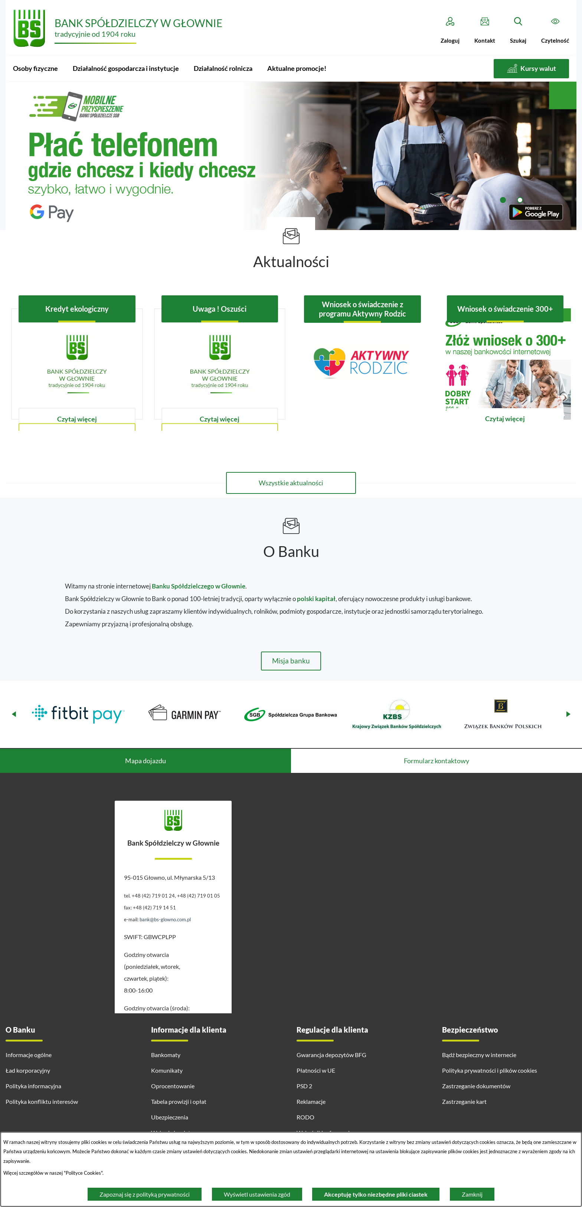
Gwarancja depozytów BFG (331, 1054)
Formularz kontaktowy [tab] (436, 761)
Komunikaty (167, 1070)
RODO (305, 1117)
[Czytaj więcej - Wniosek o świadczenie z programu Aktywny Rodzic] (362, 364)
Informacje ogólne (29, 1054)
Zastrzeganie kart (464, 1101)
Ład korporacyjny (28, 1070)
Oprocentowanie (172, 1085)
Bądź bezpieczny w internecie (479, 1054)
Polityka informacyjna (33, 1085)
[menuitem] (35, 69)
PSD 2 (304, 1085)
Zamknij (472, 1194)
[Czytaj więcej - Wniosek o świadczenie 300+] (505, 364)
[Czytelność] (555, 30)
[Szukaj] (518, 30)
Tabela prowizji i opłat (178, 1101)
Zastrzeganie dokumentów (476, 1085)
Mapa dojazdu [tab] (145, 761)
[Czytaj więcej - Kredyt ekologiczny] (77, 364)
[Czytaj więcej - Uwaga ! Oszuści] (220, 364)
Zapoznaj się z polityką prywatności (144, 1194)
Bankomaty (165, 1054)
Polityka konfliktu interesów (42, 1101)
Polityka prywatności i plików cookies (489, 1070)
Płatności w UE (316, 1070)
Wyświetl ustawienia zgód (257, 1194)
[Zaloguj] (450, 30)
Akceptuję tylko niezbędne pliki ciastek (376, 1194)
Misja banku (291, 660)
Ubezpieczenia (169, 1117)
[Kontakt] (484, 30)
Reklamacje (311, 1101)
